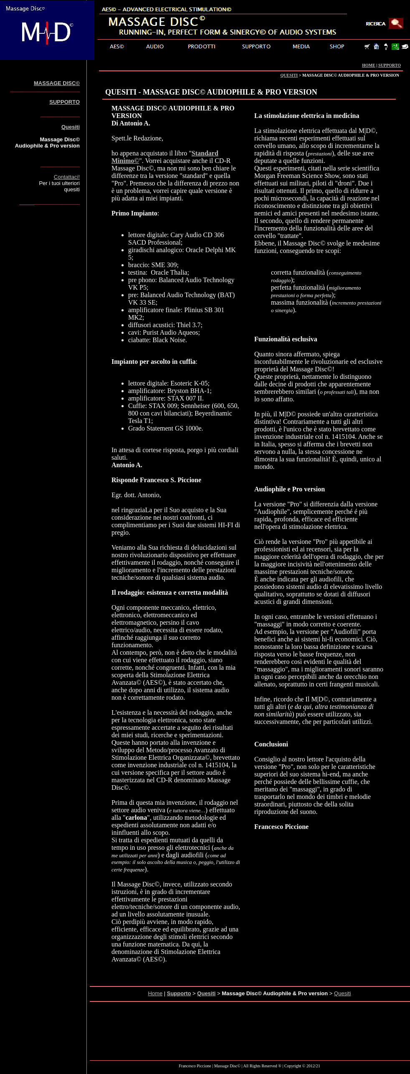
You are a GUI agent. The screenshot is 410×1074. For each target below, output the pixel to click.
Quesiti (70, 127)
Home (155, 993)
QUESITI (289, 75)
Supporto (179, 993)
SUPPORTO (389, 65)
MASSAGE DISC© (57, 83)
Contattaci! (67, 177)
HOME (368, 65)
